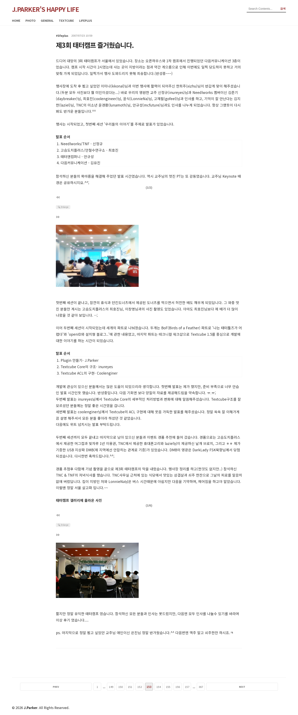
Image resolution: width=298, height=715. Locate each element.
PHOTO (30, 20)
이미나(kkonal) (113, 86)
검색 (283, 8)
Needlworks (202, 92)
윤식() (136, 98)
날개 (199, 443)
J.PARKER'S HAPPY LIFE (45, 9)
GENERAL (47, 20)
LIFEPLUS (85, 20)
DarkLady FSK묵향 (207, 449)
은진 (134, 632)
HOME (16, 20)
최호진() (100, 98)
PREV (85, 686)
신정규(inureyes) (171, 92)
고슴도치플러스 (93, 308)
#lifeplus (62, 36)
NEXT (213, 686)
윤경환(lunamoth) (113, 105)
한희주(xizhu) (186, 86)
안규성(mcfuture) (147, 105)
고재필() (165, 98)
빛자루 (94, 443)
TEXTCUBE (66, 20)
